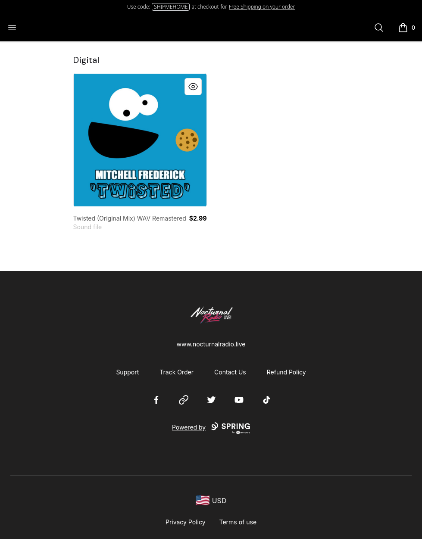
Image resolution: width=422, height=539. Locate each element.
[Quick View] (193, 86)
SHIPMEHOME (171, 6)
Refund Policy (286, 372)
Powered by (211, 428)
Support (127, 372)
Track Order (176, 372)
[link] (140, 140)
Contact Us (230, 372)
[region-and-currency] (211, 500)
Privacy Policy (186, 522)
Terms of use (238, 522)
